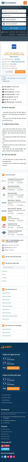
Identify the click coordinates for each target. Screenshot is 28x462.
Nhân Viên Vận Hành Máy (13, 186)
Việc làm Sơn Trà (6, 299)
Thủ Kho (10, 217)
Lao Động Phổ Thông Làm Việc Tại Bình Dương (16, 179)
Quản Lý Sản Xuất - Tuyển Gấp (15, 208)
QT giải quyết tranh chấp (6, 431)
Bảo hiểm (4, 281)
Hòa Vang (17, 59)
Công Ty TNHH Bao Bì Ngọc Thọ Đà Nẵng (16, 194)
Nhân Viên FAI (14, 56)
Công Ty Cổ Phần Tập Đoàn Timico (14, 187)
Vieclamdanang (5, 400)
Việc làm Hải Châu (6, 293)
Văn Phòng (12, 32)
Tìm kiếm (14, 28)
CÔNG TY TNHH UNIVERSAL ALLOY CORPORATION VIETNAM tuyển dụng (14, 53)
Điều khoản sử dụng (5, 436)
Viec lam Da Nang (6, 397)
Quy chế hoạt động (5, 438)
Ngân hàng (22, 32)
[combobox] (14, 19)
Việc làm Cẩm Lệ (6, 309)
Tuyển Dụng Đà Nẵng (7, 402)
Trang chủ (3, 76)
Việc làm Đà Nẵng (6, 395)
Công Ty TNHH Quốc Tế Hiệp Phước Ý (15, 180)
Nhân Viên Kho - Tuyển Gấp (14, 200)
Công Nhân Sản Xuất (12, 224)
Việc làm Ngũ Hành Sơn (7, 306)
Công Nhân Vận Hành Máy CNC (15, 231)
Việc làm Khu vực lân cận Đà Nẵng (9, 316)
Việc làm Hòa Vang (6, 312)
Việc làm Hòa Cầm (6, 332)
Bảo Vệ (3, 274)
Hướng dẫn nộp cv (5, 434)
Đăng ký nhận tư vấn (13, 368)
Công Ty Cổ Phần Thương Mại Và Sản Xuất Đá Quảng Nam (17, 203)
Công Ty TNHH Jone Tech (13, 232)
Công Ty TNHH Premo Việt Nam (14, 225)
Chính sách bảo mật (5, 429)
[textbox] (14, 19)
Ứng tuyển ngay (20, 71)
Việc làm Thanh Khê (6, 296)
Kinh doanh (5, 32)
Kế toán (17, 32)
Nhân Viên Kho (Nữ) (12, 193)
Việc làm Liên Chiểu (6, 302)
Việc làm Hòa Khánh (6, 329)
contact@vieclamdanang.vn (9, 420)
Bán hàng (4, 277)
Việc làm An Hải (5, 319)
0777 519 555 (6, 422)
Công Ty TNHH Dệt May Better (13, 218)
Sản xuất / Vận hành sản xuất (17, 61)
